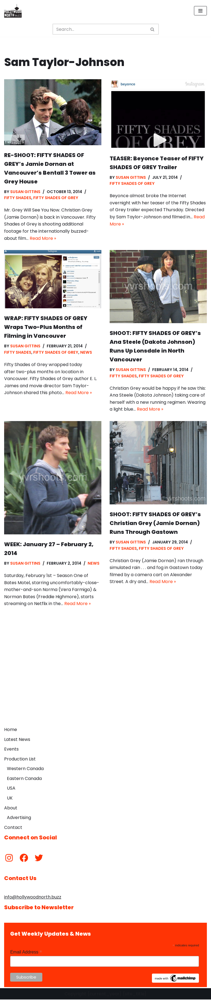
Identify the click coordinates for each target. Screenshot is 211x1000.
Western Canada (25, 769)
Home (10, 730)
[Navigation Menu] (200, 10)
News (86, 352)
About (10, 808)
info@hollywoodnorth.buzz (32, 897)
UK (10, 798)
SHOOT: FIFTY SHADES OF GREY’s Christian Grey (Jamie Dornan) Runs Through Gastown (155, 523)
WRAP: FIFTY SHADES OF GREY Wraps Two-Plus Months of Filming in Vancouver (45, 327)
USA (11, 788)
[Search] (99, 29)
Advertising (19, 818)
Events (11, 749)
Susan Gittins (25, 191)
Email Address (26, 952)
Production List (20, 759)
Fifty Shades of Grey (55, 198)
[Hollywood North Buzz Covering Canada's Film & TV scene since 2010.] (13, 11)
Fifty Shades (17, 198)
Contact (13, 828)
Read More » (43, 238)
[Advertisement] (105, 682)
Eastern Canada (24, 779)
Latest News (17, 740)
